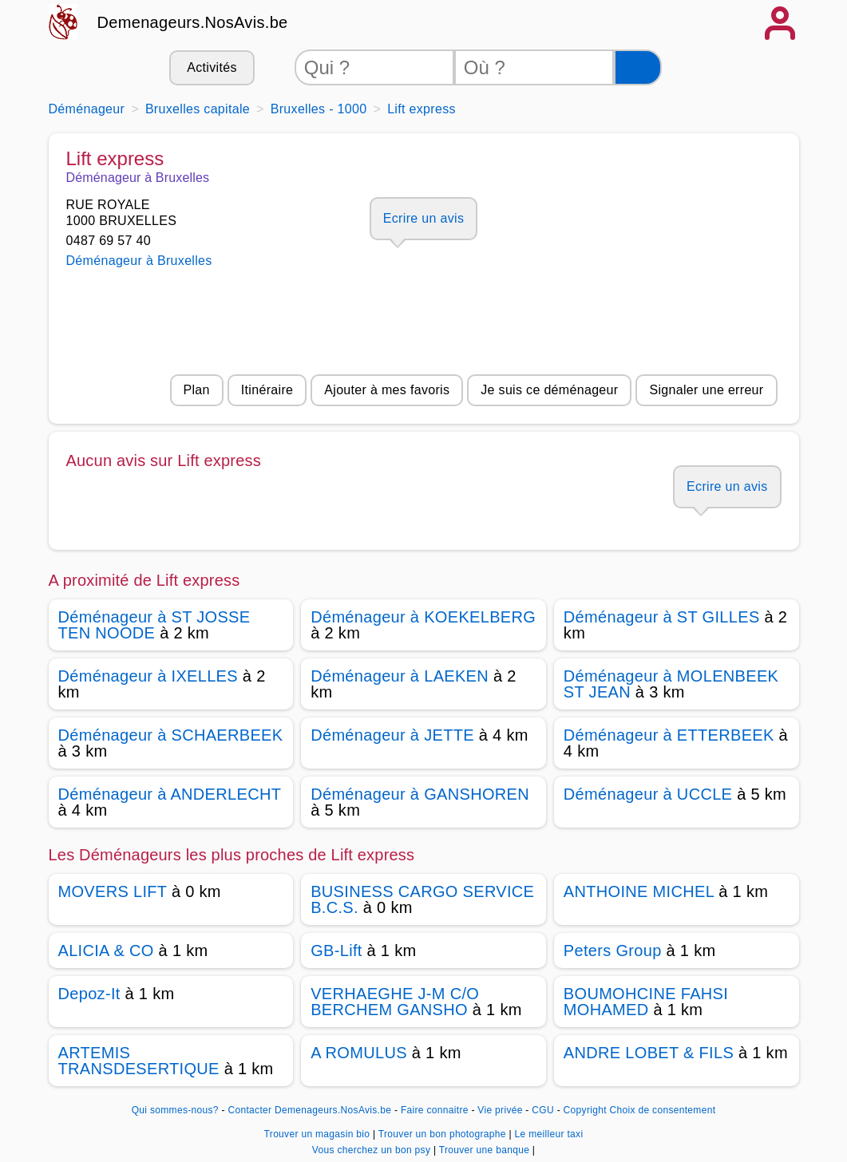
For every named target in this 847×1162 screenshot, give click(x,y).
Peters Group (613, 950)
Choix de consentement (663, 1110)
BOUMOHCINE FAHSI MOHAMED (646, 1001)
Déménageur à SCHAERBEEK (170, 735)
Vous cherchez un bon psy (372, 1150)
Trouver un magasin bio (318, 1134)
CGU (543, 1110)
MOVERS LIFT (113, 891)
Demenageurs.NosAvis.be (192, 22)
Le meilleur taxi (549, 1134)
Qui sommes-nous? (175, 1110)
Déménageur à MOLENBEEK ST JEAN (671, 684)
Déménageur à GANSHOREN (420, 794)
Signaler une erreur (706, 390)
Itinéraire (267, 390)
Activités (211, 67)
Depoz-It (89, 993)
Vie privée (499, 1110)
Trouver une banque (485, 1150)
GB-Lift (336, 950)
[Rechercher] (638, 67)
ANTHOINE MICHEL (639, 891)
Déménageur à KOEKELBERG (423, 617)
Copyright (585, 1110)
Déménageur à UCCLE (648, 794)
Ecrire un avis (423, 218)
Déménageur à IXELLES (148, 676)
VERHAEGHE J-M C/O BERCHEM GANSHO (395, 1001)
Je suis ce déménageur (549, 390)
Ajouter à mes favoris (386, 390)
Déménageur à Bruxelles (139, 260)
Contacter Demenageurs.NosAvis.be (309, 1110)
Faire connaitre (435, 1110)
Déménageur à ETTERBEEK (669, 735)
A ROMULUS (359, 1052)
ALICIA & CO (106, 950)
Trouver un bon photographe (443, 1134)
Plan (197, 390)
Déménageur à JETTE (392, 735)
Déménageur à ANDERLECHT (169, 794)
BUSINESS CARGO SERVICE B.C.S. (422, 899)
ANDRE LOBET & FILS (649, 1052)
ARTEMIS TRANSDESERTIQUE (139, 1060)
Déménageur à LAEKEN (400, 676)
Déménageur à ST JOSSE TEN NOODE (154, 625)
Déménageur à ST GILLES (662, 617)
